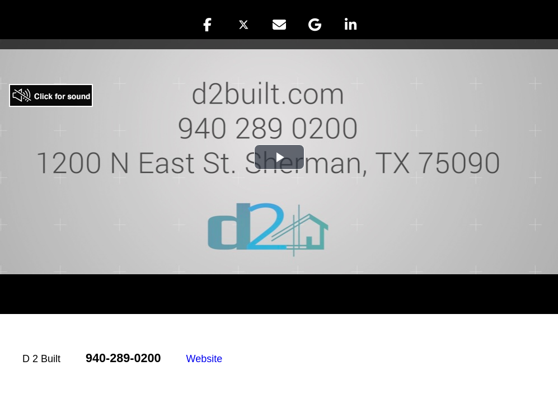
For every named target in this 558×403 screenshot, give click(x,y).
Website (204, 358)
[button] (207, 24)
